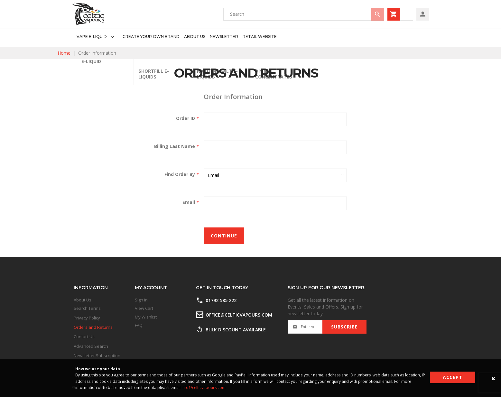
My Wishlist (146, 317)
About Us (82, 300)
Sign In (141, 300)
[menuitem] (97, 37)
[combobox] (303, 14)
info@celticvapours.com (203, 387)
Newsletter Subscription (97, 355)
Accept (452, 377)
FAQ (139, 325)
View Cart (144, 308)
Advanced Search (91, 346)
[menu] (174, 37)
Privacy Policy (87, 318)
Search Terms (87, 308)
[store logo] (88, 14)
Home (64, 53)
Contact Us (84, 336)
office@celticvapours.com (239, 315)
